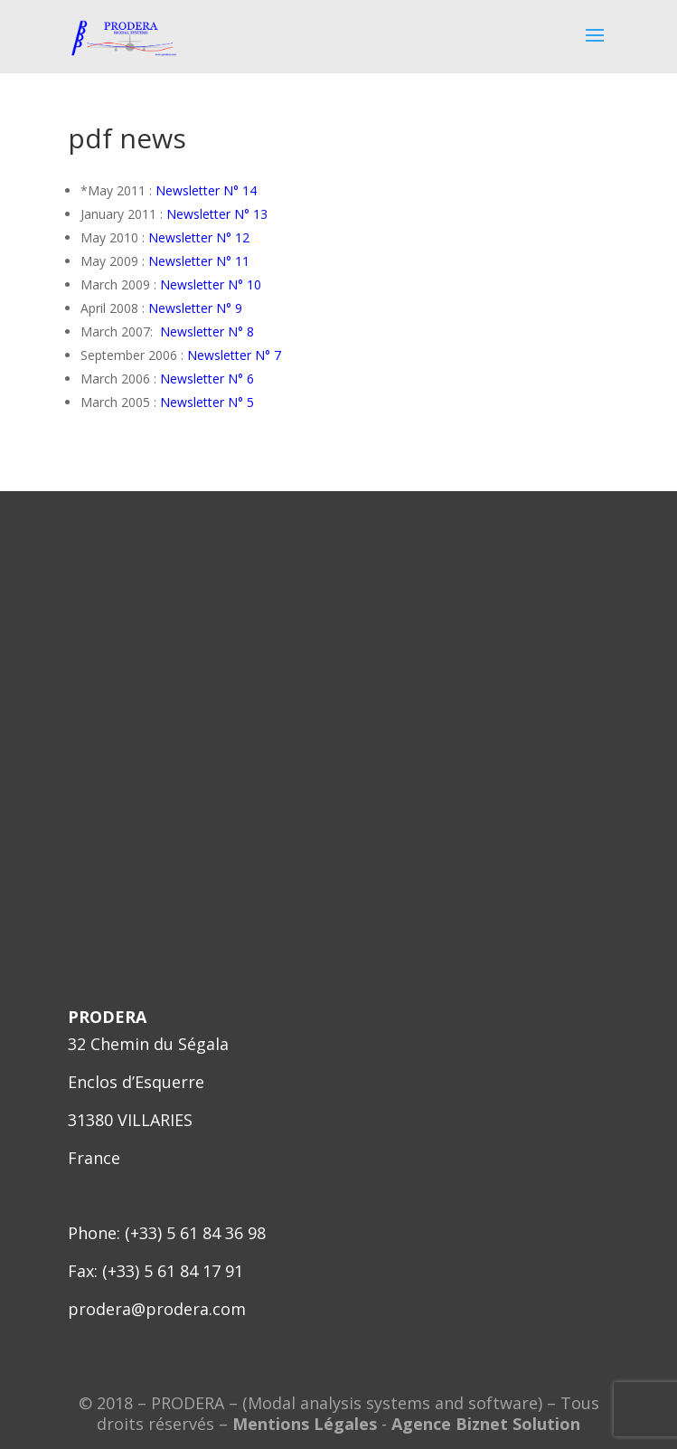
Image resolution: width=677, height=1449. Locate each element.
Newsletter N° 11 (198, 261)
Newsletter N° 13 (217, 214)
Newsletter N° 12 (198, 237)
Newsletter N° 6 (207, 378)
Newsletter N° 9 (195, 308)
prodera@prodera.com (157, 1309)
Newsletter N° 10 (210, 284)
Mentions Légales (304, 1424)
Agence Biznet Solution (485, 1424)
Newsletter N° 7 (234, 355)
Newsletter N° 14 (206, 190)
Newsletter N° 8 (207, 331)
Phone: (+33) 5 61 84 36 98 (167, 1233)
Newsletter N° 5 (207, 402)
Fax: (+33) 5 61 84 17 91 (155, 1271)
